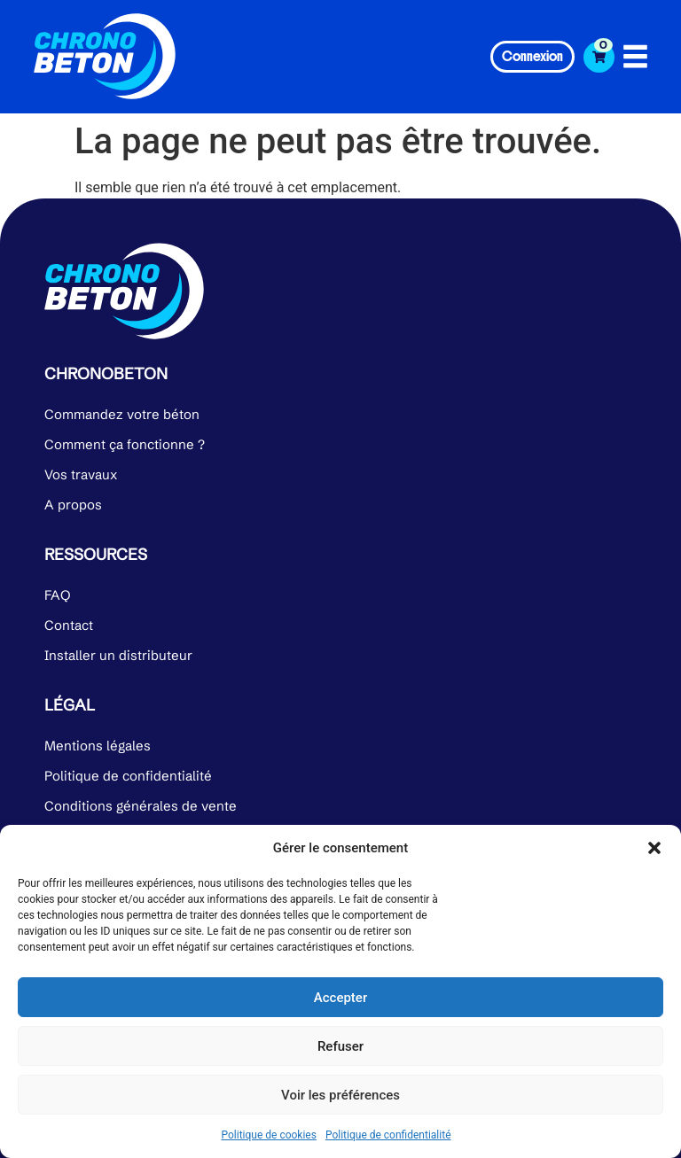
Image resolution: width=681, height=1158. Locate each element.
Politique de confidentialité (388, 1135)
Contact (68, 625)
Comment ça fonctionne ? (124, 444)
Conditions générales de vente (140, 805)
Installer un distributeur (118, 655)
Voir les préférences (340, 1095)
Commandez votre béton (122, 414)
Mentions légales (97, 745)
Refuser (340, 1046)
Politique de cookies (269, 1135)
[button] (654, 848)
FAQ (57, 595)
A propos (73, 504)
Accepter (340, 998)
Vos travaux (80, 474)
